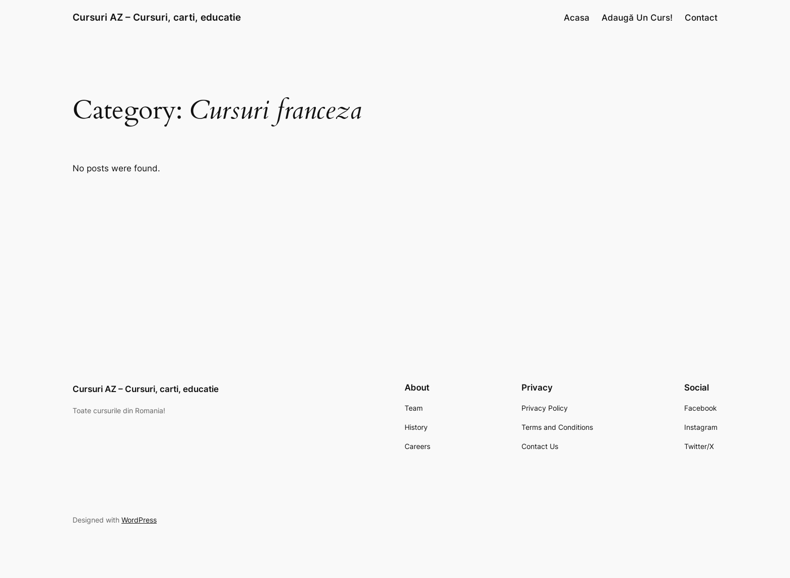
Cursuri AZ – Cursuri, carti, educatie (157, 17)
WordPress (139, 520)
